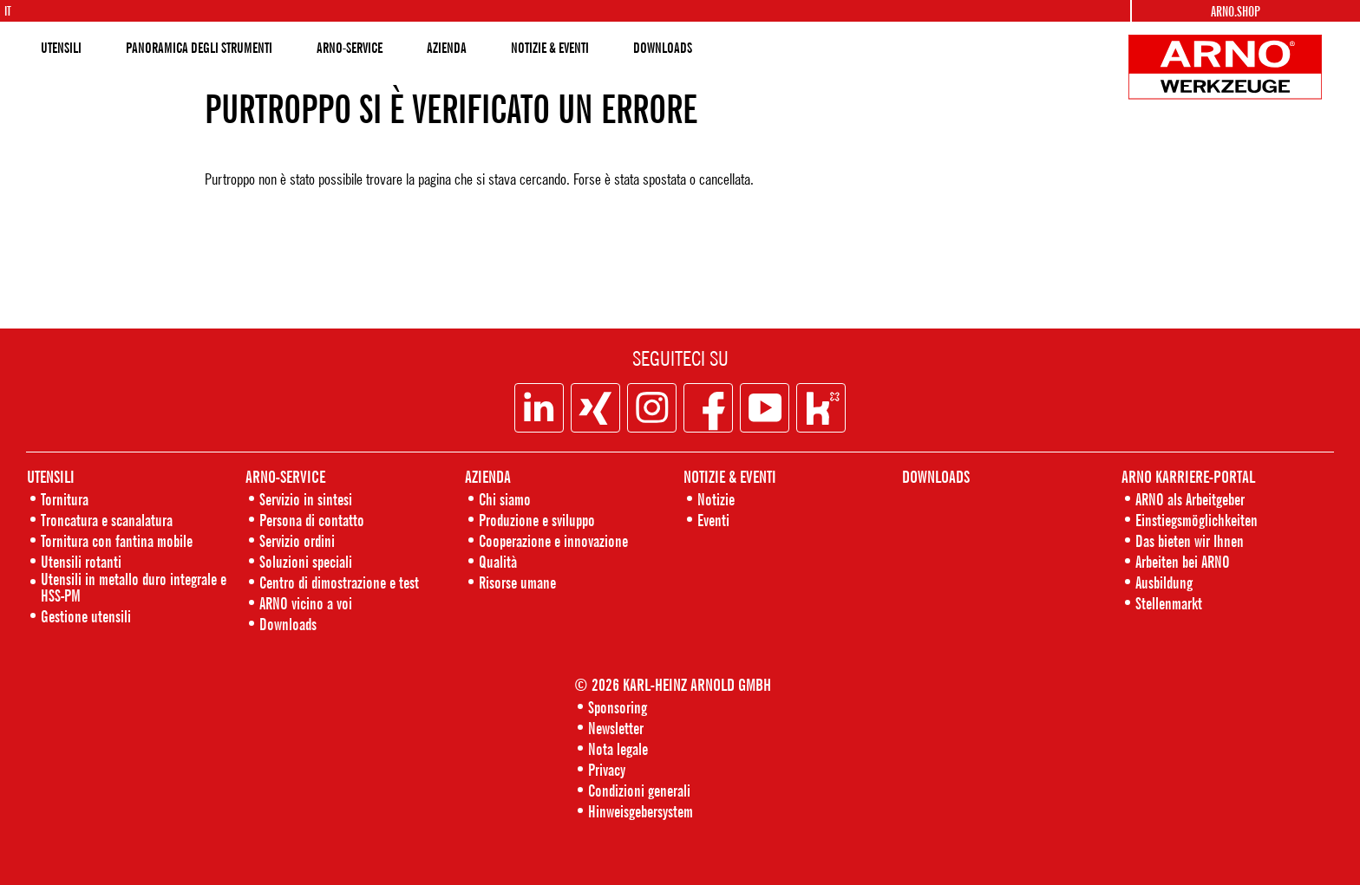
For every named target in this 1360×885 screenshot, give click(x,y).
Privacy (606, 769)
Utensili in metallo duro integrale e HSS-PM (133, 586)
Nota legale (618, 748)
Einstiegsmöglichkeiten (1196, 519)
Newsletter (616, 727)
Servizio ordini (297, 540)
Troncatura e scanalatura (107, 519)
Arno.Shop (1235, 11)
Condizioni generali (639, 790)
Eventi (713, 519)
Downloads (288, 623)
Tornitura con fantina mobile (117, 540)
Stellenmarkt (1168, 603)
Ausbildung (1164, 582)
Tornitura (64, 499)
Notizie (716, 499)
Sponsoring (617, 707)
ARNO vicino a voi (305, 603)
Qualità (498, 561)
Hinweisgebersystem (640, 811)
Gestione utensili (86, 616)
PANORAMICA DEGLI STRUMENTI (199, 47)
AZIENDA (447, 47)
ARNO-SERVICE (349, 47)
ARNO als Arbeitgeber (1190, 499)
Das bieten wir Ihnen (1189, 540)
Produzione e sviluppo (537, 519)
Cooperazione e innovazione (553, 540)
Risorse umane (517, 582)
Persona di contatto (311, 519)
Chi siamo (505, 499)
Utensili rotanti (81, 561)
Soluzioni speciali (305, 561)
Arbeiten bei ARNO (1182, 561)
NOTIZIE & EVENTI (550, 47)
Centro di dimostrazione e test (339, 582)
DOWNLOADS (662, 47)
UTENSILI (61, 47)
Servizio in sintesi (305, 499)
